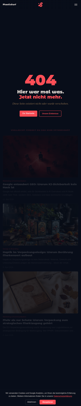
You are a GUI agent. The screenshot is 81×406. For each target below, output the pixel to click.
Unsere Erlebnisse (50, 114)
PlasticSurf (9, 4)
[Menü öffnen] (76, 4)
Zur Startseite (28, 113)
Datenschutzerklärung (63, 403)
